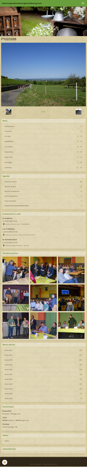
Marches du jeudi (44, 186)
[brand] (22, 3)
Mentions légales (35, 464)
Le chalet (8, 136)
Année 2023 (44, 384)
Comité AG (8, 167)
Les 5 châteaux (8, 229)
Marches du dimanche (44, 191)
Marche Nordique (44, 201)
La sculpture (7, 218)
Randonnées (9, 152)
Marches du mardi (44, 182)
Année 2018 (44, 360)
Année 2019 (44, 365)
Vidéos (7, 441)
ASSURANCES (9, 141)
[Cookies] (4, 462)
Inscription (8, 131)
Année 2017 (44, 355)
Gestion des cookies (50, 464)
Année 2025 (44, 394)
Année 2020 (44, 369)
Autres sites (9, 157)
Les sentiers (9, 147)
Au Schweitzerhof (9, 240)
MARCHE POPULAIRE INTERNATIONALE (44, 206)
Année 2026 (44, 398)
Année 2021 (44, 374)
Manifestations (10, 126)
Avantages (8, 162)
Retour (43, 111)
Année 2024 (44, 389)
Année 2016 (44, 350)
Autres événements (44, 196)
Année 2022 (44, 379)
